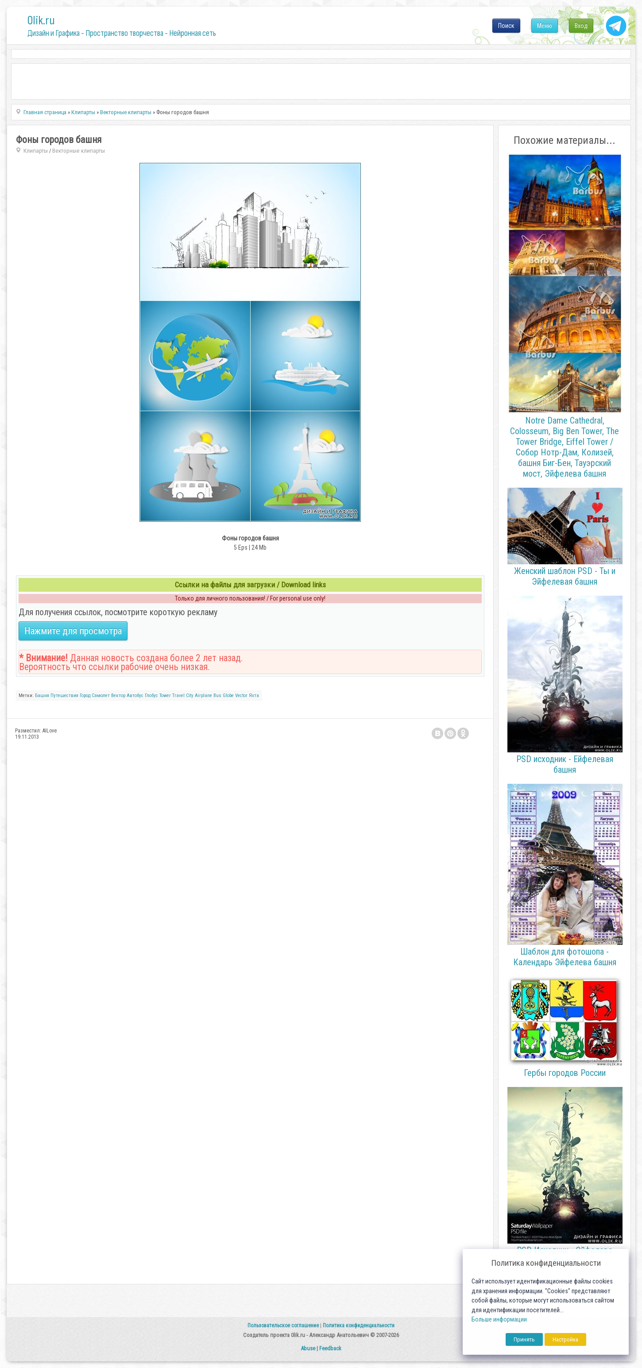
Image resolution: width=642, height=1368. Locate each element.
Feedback (330, 1348)
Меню (544, 25)
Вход (581, 25)
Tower (165, 695)
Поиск (506, 25)
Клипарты (35, 150)
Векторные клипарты (78, 150)
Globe (228, 695)
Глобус (151, 695)
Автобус (135, 695)
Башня (42, 695)
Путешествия (64, 695)
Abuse (308, 1348)
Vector (241, 695)
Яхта (254, 695)
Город (85, 695)
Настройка (565, 1339)
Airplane (203, 695)
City (189, 695)
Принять (524, 1339)
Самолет (101, 695)
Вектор (118, 695)
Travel (178, 695)
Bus (217, 695)
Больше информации (499, 1319)
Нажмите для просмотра (73, 630)
